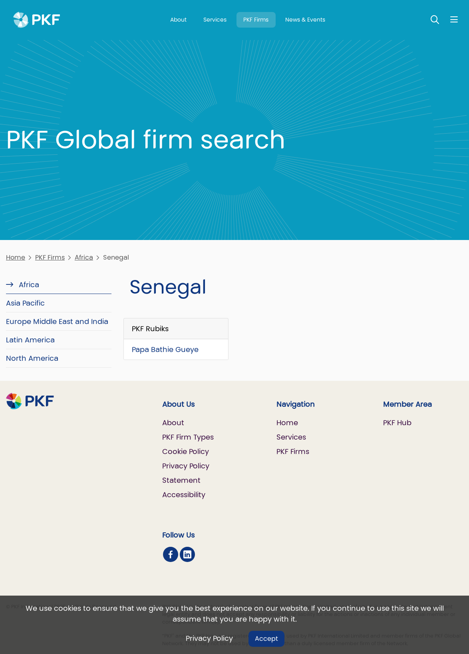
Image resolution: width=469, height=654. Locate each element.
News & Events (305, 20)
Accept (266, 638)
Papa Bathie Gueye (165, 349)
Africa (84, 257)
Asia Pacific (25, 303)
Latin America (30, 340)
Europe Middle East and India (57, 321)
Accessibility (183, 495)
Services (215, 20)
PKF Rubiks (150, 329)
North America (32, 358)
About (178, 20)
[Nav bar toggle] (454, 19)
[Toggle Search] (435, 19)
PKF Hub (397, 423)
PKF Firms (255, 20)
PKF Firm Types (188, 437)
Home (15, 257)
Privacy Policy (209, 638)
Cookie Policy (185, 451)
